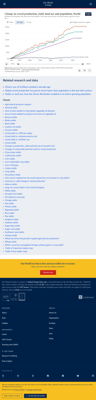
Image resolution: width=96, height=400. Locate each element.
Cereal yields (10, 143)
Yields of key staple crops (16, 251)
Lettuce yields (11, 184)
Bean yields (10, 124)
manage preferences (34, 390)
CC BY (27, 71)
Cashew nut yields (13, 127)
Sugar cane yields (12, 229)
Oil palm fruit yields (13, 194)
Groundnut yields (12, 175)
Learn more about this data (30, 69)
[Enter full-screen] (90, 70)
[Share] (84, 70)
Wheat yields (10, 242)
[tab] (10, 22)
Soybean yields (11, 223)
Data (4, 318)
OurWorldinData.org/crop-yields (14, 71)
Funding (52, 323)
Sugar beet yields (12, 226)
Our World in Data (48, 4)
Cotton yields (11, 168)
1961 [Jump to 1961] (13, 64)
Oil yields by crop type (15, 197)
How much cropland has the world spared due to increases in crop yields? (37, 178)
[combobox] (90, 4)
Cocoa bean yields (13, 152)
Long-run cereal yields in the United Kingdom (24, 188)
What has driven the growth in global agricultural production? (32, 239)
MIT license (24, 287)
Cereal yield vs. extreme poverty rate (21, 136)
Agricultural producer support (18, 104)
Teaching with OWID (10, 345)
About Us (52, 313)
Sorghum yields (11, 219)
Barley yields (10, 120)
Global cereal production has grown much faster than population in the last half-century (48, 91)
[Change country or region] (80, 22)
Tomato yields (11, 235)
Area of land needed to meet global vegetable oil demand (30, 111)
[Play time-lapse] (7, 64)
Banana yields (11, 117)
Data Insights (7, 361)
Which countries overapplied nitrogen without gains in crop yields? (34, 245)
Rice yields (9, 213)
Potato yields (10, 207)
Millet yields (10, 191)
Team (51, 328)
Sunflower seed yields (14, 232)
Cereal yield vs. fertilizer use (17, 140)
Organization (54, 318)
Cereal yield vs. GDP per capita (18, 133)
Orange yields (11, 200)
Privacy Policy (19, 390)
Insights (5, 323)
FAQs (17, 290)
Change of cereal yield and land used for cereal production (30, 149)
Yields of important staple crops (19, 248)
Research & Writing (9, 356)
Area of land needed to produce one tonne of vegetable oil (30, 114)
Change (81, 22)
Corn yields (10, 159)
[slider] (18, 64)
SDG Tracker (7, 339)
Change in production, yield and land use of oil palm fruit (30, 146)
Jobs (50, 333)
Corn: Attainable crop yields (17, 162)
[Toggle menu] (4, 3)
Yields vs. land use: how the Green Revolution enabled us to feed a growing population (48, 94)
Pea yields (9, 203)
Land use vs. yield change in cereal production (25, 181)
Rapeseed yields (12, 210)
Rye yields (9, 216)
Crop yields (10, 172)
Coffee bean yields (13, 156)
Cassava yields (11, 130)
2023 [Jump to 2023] (88, 64)
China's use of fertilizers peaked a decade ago (27, 87)
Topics (4, 313)
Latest (4, 334)
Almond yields (11, 108)
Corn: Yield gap (11, 165)
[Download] (80, 70)
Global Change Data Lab (37, 282)
